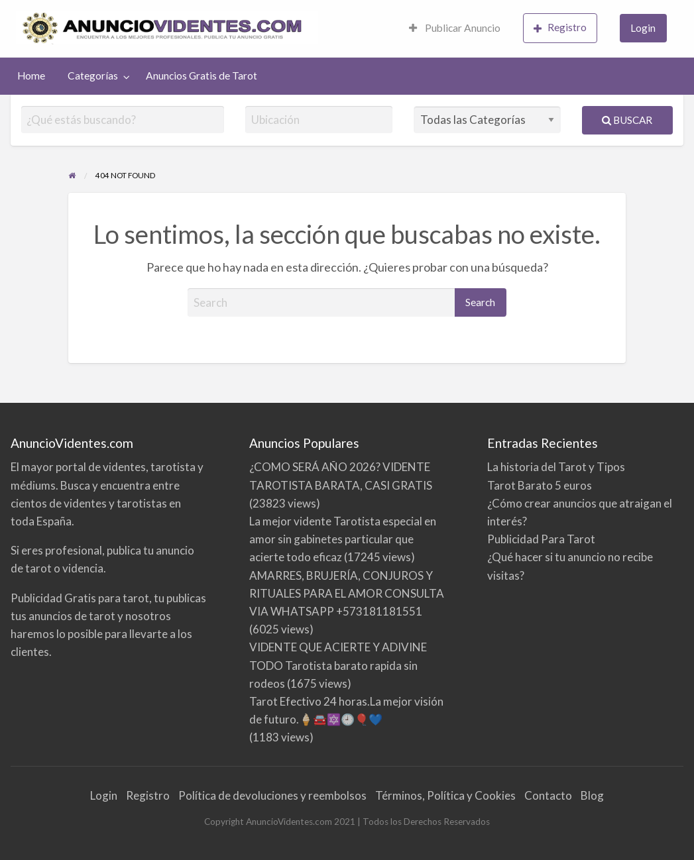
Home (31, 75)
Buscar (627, 120)
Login (643, 28)
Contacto (548, 795)
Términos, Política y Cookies (445, 795)
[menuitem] (455, 29)
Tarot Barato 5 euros (539, 485)
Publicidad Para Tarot (541, 539)
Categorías (93, 75)
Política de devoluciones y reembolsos (272, 795)
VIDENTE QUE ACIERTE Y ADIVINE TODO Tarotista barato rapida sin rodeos (338, 665)
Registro (560, 27)
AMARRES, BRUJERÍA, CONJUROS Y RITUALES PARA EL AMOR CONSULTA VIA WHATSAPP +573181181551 (346, 593)
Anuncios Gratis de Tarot (201, 75)
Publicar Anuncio (454, 28)
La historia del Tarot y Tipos (556, 467)
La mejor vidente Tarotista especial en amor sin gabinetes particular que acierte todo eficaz (342, 539)
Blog (592, 795)
